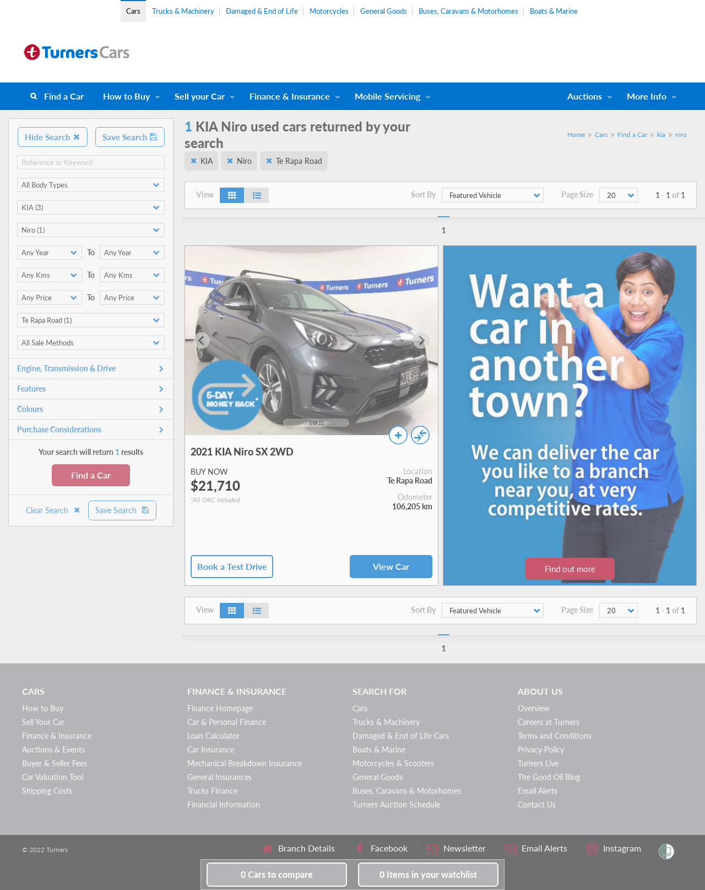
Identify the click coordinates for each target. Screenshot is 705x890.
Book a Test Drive (232, 566)
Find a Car (64, 96)
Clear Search (53, 510)
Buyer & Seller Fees (54, 763)
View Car (391, 566)
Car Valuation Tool (52, 777)
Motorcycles (329, 11)
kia (661, 134)
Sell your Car (200, 96)
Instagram (614, 848)
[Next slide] (421, 340)
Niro (244, 161)
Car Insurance (210, 749)
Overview (534, 708)
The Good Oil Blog (549, 777)
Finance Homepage (220, 708)
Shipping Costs (47, 790)
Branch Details (298, 848)
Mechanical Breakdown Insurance (244, 763)
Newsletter (456, 848)
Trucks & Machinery (183, 11)
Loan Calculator (213, 735)
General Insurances (219, 777)
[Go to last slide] (201, 340)
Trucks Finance (212, 790)
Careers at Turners (548, 722)
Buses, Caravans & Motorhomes (468, 11)
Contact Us (537, 804)
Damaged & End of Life (262, 11)
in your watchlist (428, 874)
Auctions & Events (53, 749)
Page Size (577, 195)
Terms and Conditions (555, 735)
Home (576, 134)
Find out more (570, 569)
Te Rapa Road (299, 161)
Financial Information (223, 804)
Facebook (381, 848)
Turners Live (538, 763)
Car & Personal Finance (226, 722)
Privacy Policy (541, 749)
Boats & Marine (554, 11)
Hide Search (52, 137)
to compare (277, 874)
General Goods (383, 11)
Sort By (423, 195)
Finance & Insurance (290, 96)
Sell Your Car (43, 722)
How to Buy (126, 96)
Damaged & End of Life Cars (400, 735)
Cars (133, 11)
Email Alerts (537, 790)
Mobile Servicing (387, 96)
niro (681, 134)
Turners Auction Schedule (396, 804)
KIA (206, 161)
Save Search (130, 137)
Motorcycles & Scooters (393, 763)
